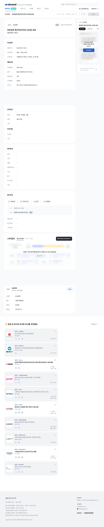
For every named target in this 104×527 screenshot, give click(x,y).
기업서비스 (95, 9)
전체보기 (94, 324)
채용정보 (10, 9)
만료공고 (93, 14)
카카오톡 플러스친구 (82, 509)
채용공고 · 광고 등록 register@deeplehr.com (87, 500)
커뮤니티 (22, 8)
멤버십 (47, 8)
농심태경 (15, 25)
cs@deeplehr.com (81, 506)
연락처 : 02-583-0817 (30, 505)
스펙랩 (31, 8)
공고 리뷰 (82, 28)
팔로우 (70, 289)
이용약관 (79, 513)
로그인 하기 (40, 256)
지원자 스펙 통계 (29, 238)
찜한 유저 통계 (20, 238)
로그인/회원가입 (84, 9)
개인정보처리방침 (88, 513)
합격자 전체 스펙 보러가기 (64, 238)
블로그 (39, 8)
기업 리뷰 (90, 28)
